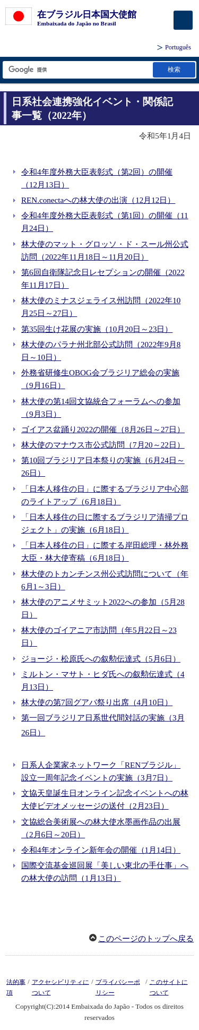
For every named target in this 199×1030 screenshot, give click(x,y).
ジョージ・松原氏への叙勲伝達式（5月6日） (100, 659)
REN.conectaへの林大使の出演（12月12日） (98, 200)
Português (178, 47)
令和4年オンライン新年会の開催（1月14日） (100, 850)
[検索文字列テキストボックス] (77, 70)
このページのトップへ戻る (146, 938)
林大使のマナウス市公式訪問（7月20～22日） (103, 445)
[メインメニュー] (183, 20)
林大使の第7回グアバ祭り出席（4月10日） (96, 702)
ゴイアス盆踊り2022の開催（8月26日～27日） (103, 429)
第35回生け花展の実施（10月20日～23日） (96, 329)
